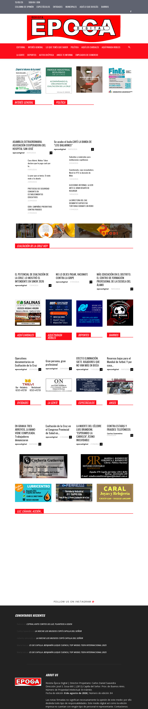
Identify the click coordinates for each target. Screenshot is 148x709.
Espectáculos (43, 6)
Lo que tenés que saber (57, 47)
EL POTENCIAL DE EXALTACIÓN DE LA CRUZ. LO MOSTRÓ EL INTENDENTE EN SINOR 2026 (32, 277)
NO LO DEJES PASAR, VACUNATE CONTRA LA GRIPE (72, 276)
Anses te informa (65, 54)
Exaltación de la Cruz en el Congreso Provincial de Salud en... (58, 429)
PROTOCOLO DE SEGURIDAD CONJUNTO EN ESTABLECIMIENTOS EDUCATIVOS (38, 193)
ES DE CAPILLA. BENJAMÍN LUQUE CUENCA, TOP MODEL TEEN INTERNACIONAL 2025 (67, 645)
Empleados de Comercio (87, 54)
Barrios (105, 6)
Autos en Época (46, 54)
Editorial (20, 47)
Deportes (31, 54)
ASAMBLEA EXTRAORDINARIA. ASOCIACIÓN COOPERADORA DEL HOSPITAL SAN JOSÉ (29, 145)
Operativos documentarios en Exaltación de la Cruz (26, 361)
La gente (20, 54)
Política (75, 47)
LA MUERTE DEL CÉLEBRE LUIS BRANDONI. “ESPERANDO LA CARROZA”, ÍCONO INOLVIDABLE (88, 433)
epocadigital (19, 152)
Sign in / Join (34, 2)
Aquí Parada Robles (111, 47)
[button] (129, 47)
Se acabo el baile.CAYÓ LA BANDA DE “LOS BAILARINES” (73, 143)
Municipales (71, 6)
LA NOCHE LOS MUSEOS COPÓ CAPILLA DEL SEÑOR (58, 631)
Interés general (35, 47)
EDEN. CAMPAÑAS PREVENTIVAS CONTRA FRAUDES (40, 208)
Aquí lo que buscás (89, 6)
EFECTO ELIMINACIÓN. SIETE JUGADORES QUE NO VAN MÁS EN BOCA (88, 361)
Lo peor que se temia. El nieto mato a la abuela (39, 177)
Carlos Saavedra (114, 433)
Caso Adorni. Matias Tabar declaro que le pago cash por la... (39, 163)
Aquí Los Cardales (90, 47)
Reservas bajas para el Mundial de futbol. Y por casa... (119, 361)
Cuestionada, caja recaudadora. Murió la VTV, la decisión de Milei (81, 172)
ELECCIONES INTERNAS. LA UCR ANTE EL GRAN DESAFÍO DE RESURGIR (81, 188)
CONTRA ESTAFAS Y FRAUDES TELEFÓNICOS (119, 427)
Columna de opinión (24, 6)
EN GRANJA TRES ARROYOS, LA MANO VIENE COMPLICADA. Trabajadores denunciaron (25, 433)
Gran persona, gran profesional (56, 362)
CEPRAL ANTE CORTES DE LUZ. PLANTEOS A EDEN (49, 624)
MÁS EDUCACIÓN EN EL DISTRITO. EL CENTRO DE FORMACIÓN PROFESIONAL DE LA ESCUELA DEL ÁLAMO (114, 279)
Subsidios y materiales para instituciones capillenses (80, 158)
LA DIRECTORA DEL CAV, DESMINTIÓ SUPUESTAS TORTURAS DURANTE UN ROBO (81, 203)
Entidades (57, 6)
